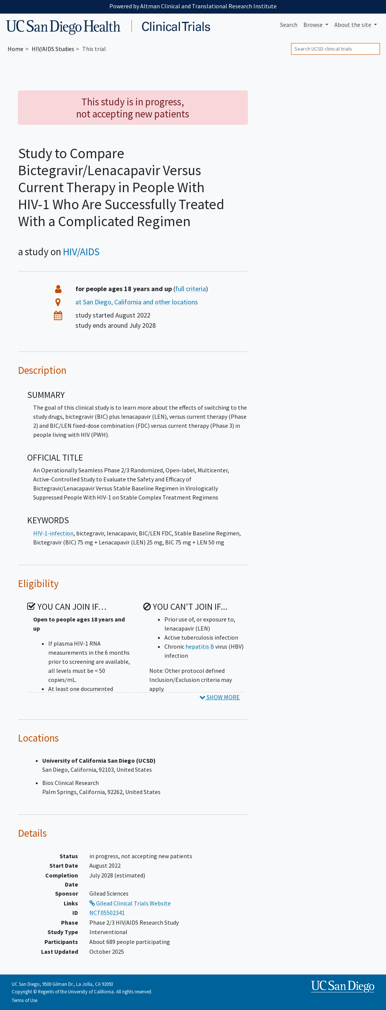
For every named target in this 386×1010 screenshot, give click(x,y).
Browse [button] (313, 24)
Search (288, 24)
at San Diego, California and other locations (136, 302)
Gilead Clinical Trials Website (130, 903)
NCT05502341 (107, 912)
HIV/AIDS (81, 251)
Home (15, 48)
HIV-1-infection (53, 533)
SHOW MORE (219, 697)
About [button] (353, 24)
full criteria (190, 288)
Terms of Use (24, 1000)
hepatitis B (199, 646)
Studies (53, 48)
